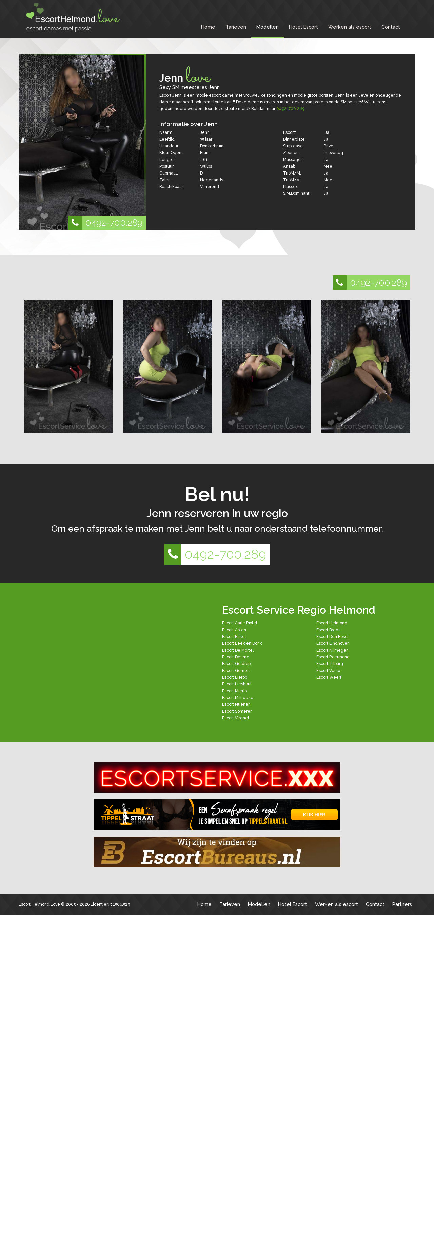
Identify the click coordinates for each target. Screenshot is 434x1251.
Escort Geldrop (236, 663)
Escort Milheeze (237, 697)
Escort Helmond (331, 623)
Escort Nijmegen (332, 650)
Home (208, 27)
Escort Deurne (235, 657)
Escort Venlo (328, 670)
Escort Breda (328, 630)
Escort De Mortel (238, 650)
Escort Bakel (234, 636)
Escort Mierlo (234, 691)
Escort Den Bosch (333, 636)
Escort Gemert (236, 670)
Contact (390, 27)
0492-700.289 (105, 223)
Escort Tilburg (329, 663)
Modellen (267, 27)
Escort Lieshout (237, 684)
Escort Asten (234, 630)
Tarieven (235, 27)
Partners (402, 904)
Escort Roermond (333, 657)
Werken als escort (349, 27)
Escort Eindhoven (333, 643)
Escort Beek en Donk (242, 643)
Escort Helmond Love (39, 904)
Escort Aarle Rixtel (239, 623)
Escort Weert (328, 677)
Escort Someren (237, 711)
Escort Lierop (234, 677)
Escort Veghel (235, 718)
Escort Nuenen (236, 704)
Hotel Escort (303, 27)
